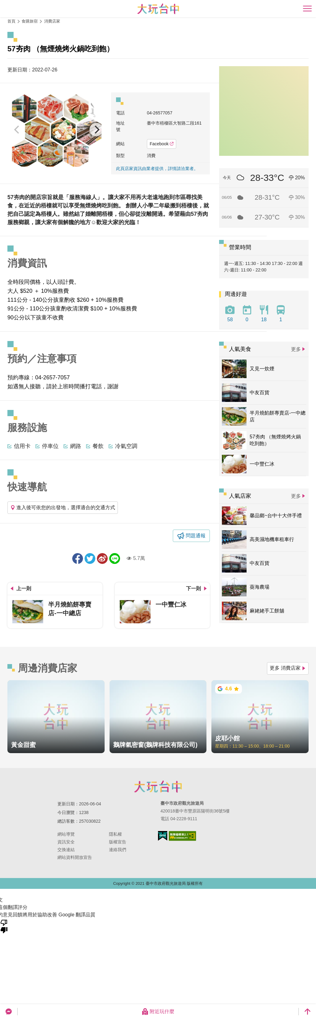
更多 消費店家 (288, 668)
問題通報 (196, 535)
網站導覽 (66, 834)
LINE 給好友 (114, 558)
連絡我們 (117, 849)
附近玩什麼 (158, 1011)
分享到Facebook (77, 558)
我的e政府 (162, 836)
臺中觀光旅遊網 (158, 8)
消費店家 (52, 21)
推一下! (90, 558)
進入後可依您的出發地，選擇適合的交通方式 (62, 507)
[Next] (96, 129)
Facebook (161, 143)
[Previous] (17, 129)
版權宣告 (117, 841)
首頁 (11, 21)
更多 (296, 349)
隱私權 (115, 834)
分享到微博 (102, 558)
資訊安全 (66, 841)
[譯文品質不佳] (4, 926)
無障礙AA (182, 836)
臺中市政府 (158, 786)
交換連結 (66, 849)
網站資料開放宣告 (74, 857)
